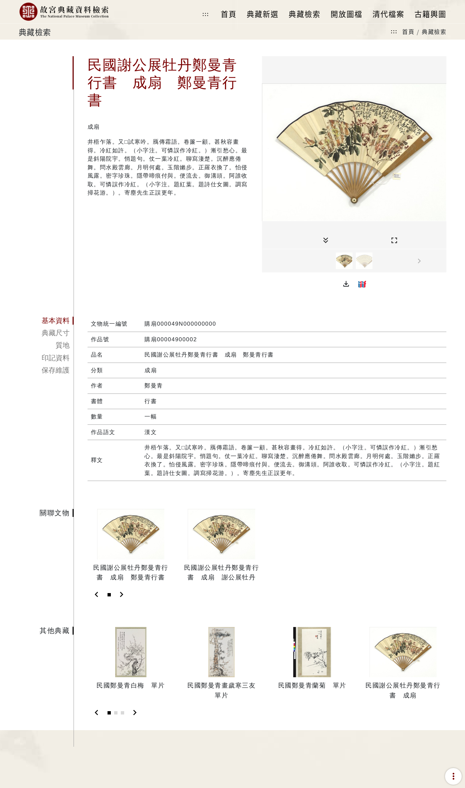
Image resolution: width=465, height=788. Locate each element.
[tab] (46, 320)
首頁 (408, 31)
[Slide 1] (109, 594)
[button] (346, 284)
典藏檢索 (434, 31)
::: (205, 14)
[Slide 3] (122, 712)
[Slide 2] (115, 712)
